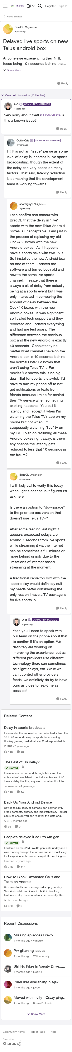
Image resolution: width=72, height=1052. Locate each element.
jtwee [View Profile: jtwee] (36, 987)
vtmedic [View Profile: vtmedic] (38, 940)
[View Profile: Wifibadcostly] (8, 953)
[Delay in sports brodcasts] (36, 737)
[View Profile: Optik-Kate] (11, 142)
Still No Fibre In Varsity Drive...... (39, 966)
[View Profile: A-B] (8, 106)
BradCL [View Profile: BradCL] (19, 27)
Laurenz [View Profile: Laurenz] (9, 860)
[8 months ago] (18, 821)
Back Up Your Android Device (28, 802)
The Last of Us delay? (22, 762)
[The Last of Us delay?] (36, 777)
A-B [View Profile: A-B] (16, 104)
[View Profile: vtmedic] (8, 937)
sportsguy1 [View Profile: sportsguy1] (26, 204)
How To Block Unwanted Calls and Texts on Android (32, 879)
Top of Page (38, 1031)
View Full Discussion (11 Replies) (23, 95)
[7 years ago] (23, 861)
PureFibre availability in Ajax (36, 982)
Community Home (14, 1031)
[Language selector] (30, 6)
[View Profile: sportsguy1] (13, 206)
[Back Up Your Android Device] (36, 812)
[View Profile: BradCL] (8, 29)
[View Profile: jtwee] (8, 984)
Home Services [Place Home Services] (12, 16)
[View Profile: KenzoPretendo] (8, 1000)
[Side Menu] (5, 6)
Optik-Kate (51, 115)
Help (53, 1031)
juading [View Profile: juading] (37, 971)
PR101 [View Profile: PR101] (8, 745)
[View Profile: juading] (8, 969)
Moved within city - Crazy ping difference (38, 997)
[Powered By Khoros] (36, 1042)
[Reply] (62, 83)
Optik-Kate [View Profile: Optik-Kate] (23, 140)
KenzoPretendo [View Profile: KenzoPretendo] (42, 1003)
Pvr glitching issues (29, 950)
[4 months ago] (22, 940)
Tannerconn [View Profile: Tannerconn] (11, 786)
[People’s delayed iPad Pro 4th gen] (36, 852)
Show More (12, 70)
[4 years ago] (27, 786)
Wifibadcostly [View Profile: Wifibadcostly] (41, 956)
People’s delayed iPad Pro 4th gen (31, 837)
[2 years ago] (21, 746)
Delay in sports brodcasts (25, 727)
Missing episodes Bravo (33, 935)
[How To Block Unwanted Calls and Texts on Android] (36, 891)
